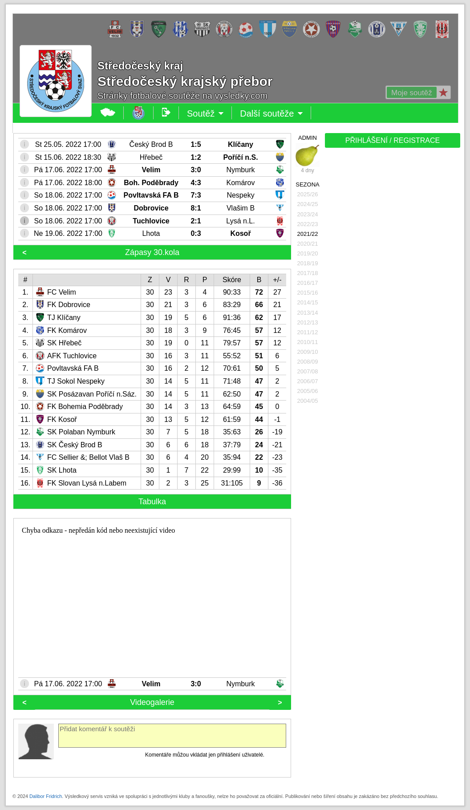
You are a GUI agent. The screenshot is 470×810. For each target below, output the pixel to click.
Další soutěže (271, 113)
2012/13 (307, 322)
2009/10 (307, 351)
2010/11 (307, 342)
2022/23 (307, 224)
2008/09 (307, 361)
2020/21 (307, 243)
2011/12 (307, 332)
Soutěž (205, 113)
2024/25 (307, 204)
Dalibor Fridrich (45, 796)
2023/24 (307, 214)
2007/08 (307, 371)
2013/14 (307, 312)
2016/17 (307, 282)
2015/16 (307, 292)
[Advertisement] (391, 290)
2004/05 (307, 400)
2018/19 (307, 263)
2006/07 (307, 381)
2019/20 (307, 253)
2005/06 (307, 391)
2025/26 (307, 194)
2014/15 (307, 302)
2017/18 (307, 273)
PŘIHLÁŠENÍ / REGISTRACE (392, 140)
